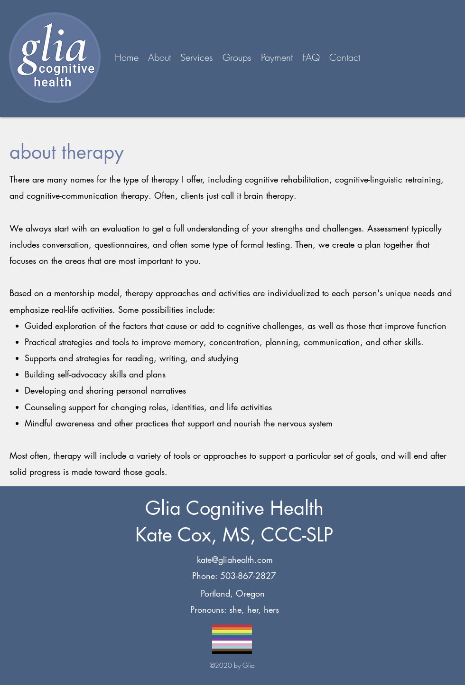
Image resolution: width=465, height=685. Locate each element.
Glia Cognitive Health (234, 508)
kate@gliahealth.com (235, 559)
